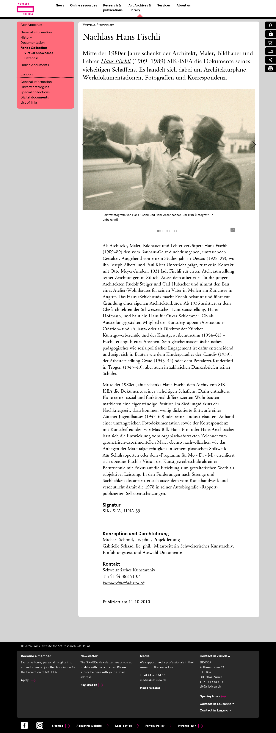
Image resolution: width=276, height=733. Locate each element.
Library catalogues (34, 87)
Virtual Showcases (38, 53)
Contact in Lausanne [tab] (217, 704)
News (60, 5)
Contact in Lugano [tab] (215, 710)
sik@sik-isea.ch (210, 686)
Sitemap (61, 726)
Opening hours (213, 696)
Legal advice (127, 726)
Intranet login (190, 726)
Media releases (153, 688)
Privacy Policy (158, 726)
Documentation (32, 43)
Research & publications (112, 7)
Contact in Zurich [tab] (215, 656)
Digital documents (34, 97)
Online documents (34, 65)
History (26, 37)
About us (184, 5)
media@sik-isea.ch (153, 680)
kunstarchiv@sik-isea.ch (123, 583)
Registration (91, 685)
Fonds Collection (33, 48)
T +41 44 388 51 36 (152, 675)
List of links (29, 102)
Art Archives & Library (140, 7)
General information (36, 32)
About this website (93, 726)
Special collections (35, 92)
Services (164, 5)
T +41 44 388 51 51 (212, 682)
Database (31, 58)
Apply (28, 680)
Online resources (83, 5)
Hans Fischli (115, 62)
